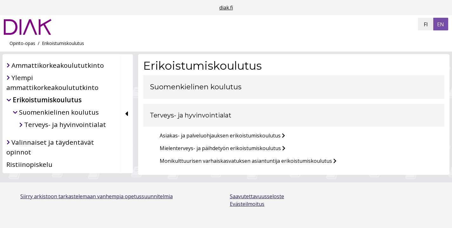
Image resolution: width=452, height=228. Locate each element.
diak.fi (226, 7)
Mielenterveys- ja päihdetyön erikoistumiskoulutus (220, 148)
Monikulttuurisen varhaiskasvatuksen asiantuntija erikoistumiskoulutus (246, 160)
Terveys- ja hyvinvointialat (190, 115)
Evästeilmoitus (247, 203)
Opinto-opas (22, 43)
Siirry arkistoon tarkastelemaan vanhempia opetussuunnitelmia (96, 196)
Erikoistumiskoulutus (63, 43)
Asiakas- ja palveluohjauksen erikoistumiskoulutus (220, 135)
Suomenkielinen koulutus (196, 86)
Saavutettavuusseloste (257, 196)
